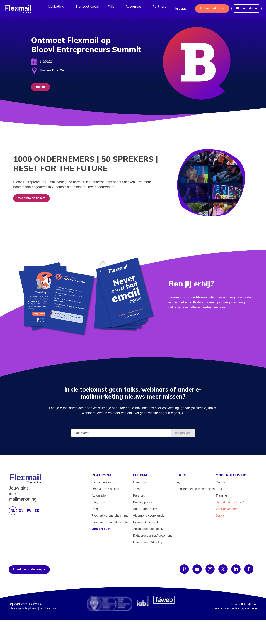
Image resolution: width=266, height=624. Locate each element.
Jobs (136, 489)
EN (21, 510)
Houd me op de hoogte (29, 569)
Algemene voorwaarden (149, 515)
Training (221, 495)
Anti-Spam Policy (145, 509)
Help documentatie (229, 502)
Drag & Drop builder (105, 489)
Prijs (111, 6)
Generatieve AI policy (148, 542)
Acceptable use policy (148, 529)
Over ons (139, 482)
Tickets (40, 86)
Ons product (101, 529)
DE (37, 510)
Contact (221, 482)
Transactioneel (87, 6)
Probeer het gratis (212, 8)
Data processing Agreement (152, 535)
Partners (159, 6)
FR (29, 510)
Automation (100, 495)
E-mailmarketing (103, 482)
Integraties (99, 502)
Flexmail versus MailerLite (110, 522)
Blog (177, 482)
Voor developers (227, 509)
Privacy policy (142, 502)
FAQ (219, 489)
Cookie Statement (145, 522)
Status (220, 515)
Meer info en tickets (31, 198)
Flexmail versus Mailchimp (110, 515)
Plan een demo (246, 8)
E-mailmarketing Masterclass (194, 489)
